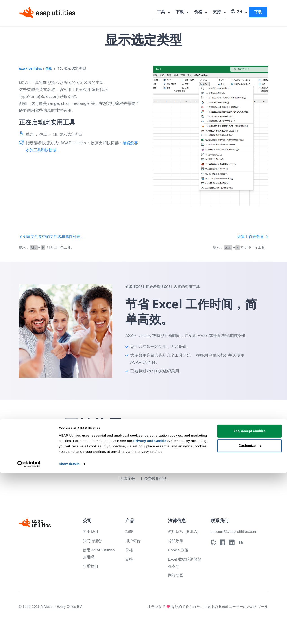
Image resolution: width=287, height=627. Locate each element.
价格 (200, 12)
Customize (249, 600)
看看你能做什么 (157, 464)
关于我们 (91, 531)
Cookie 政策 (179, 549)
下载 (183, 12)
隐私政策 (176, 540)
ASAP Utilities (31, 68)
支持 (218, 12)
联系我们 (91, 565)
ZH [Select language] (236, 12)
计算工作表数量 (252, 236)
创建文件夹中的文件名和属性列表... (53, 236)
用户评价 (133, 540)
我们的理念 (93, 540)
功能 (129, 531)
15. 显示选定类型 (69, 134)
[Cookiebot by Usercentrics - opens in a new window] (29, 618)
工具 (165, 12)
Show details (69, 618)
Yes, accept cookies (249, 585)
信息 (51, 68)
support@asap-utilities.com (236, 531)
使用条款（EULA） (185, 531)
